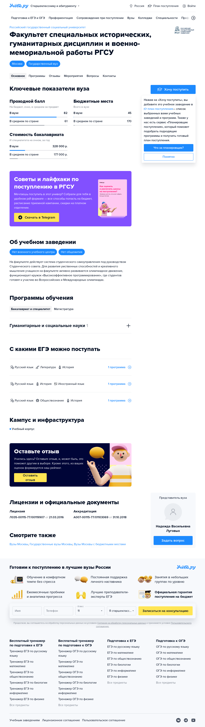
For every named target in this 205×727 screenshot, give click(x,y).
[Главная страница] (19, 6)
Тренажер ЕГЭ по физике (27, 699)
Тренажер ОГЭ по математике (70, 664)
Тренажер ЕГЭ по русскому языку (28, 653)
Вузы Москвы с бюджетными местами (100, 544)
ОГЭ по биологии (168, 665)
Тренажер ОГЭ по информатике (70, 691)
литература (48, 367)
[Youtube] (193, 720)
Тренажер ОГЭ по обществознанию (70, 674)
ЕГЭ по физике (117, 677)
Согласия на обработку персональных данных (121, 623)
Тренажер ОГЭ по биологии (77, 683)
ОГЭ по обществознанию (173, 659)
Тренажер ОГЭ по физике (76, 699)
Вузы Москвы (19, 544)
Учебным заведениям (25, 720)
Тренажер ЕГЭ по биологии (28, 683)
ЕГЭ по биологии (119, 665)
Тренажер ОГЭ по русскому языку (77, 653)
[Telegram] (186, 720)
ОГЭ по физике (166, 677)
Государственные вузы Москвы (51, 544)
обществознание (52, 400)
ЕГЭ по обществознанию (124, 659)
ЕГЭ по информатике (121, 671)
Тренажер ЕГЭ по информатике (21, 691)
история (68, 367)
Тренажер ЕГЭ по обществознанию (21, 674)
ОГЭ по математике (169, 653)
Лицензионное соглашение (61, 720)
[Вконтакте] (178, 720)
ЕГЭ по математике (120, 653)
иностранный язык (71, 384)
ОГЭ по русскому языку (172, 647)
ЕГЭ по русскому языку (123, 647)
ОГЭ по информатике (170, 671)
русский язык (24, 367)
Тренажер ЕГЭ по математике (21, 664)
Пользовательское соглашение (103, 720)
